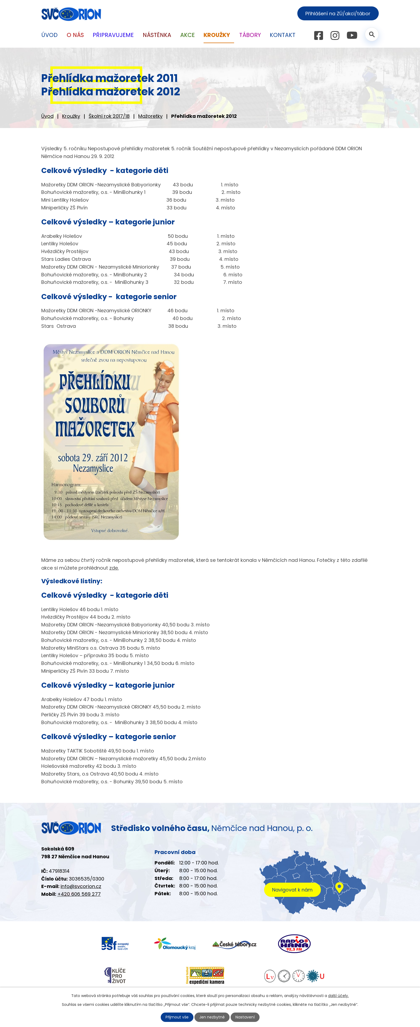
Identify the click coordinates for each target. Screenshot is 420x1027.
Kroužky (71, 116)
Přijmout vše (177, 1017)
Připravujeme (113, 35)
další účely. (338, 995)
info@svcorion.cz (81, 886)
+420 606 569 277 (79, 894)
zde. (114, 568)
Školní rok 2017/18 (109, 116)
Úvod (47, 116)
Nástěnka (157, 35)
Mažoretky (150, 116)
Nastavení (245, 1017)
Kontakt (282, 35)
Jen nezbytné (212, 1017)
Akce (187, 35)
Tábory (250, 35)
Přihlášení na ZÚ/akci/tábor (337, 13)
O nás (75, 35)
